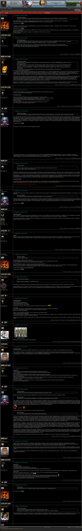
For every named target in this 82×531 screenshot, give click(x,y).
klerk (2, 110)
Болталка (11, 10)
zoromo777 (3, 163)
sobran (2, 324)
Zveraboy (3, 89)
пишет (24, 17)
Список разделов (5, 10)
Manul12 (2, 346)
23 (78, 8)
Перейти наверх (47, 527)
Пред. (69, 8)
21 (75, 8)
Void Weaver (3, 58)
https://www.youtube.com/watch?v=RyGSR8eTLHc (49, 182)
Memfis (2, 211)
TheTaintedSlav (4, 276)
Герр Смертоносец (5, 505)
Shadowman (3, 37)
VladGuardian (3, 14)
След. (81, 8)
